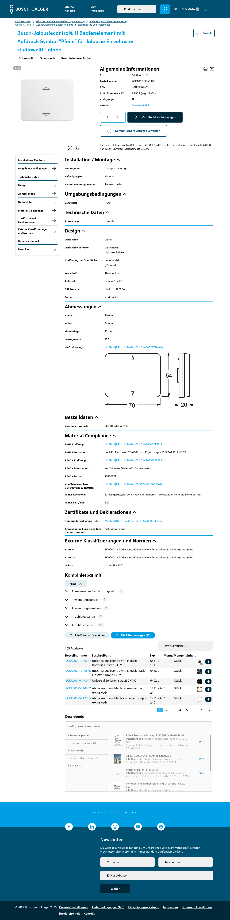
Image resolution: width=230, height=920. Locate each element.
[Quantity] (113, 117)
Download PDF (141, 105)
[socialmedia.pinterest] (161, 827)
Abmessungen (37, 193)
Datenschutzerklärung (197, 907)
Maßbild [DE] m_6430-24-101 (143, 769)
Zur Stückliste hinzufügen (155, 117)
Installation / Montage (37, 159)
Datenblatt (26, 58)
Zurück (204, 33)
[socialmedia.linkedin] (92, 827)
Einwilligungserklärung (143, 907)
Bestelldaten (37, 202)
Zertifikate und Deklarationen (37, 220)
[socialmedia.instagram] (115, 827)
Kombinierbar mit (37, 241)
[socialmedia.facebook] (69, 827)
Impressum (170, 907)
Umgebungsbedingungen (37, 168)
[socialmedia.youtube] (138, 827)
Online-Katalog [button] (70, 8)
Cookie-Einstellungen (73, 907)
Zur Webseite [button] (97, 8)
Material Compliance (37, 210)
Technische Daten (37, 176)
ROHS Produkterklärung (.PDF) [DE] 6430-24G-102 (155, 735)
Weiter (115, 888)
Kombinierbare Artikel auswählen (133, 130)
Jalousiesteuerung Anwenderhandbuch (148, 755)
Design (37, 185)
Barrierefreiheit (69, 913)
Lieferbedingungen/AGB (108, 907)
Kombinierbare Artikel (76, 58)
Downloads (47, 58)
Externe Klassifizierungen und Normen (37, 231)
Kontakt (89, 913)
